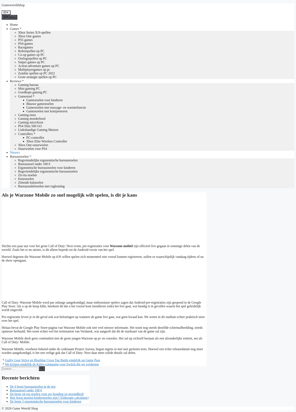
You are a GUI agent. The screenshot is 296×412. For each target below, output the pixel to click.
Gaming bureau (28, 85)
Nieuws (15, 152)
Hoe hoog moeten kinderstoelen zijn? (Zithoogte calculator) (49, 397)
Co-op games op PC (31, 54)
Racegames (25, 47)
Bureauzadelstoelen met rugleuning (41, 186)
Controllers (27, 134)
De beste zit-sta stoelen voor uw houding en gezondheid (46, 394)
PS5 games (25, 40)
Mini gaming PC (29, 88)
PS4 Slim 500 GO (30, 126)
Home (14, 24)
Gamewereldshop (13, 5)
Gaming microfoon (30, 122)
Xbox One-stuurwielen (33, 145)
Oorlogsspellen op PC (32, 58)
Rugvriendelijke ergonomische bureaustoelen (47, 160)
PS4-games (25, 43)
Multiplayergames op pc (34, 69)
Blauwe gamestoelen (40, 104)
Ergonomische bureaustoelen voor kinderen (46, 167)
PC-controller (35, 137)
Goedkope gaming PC (32, 92)
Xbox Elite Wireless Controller (46, 141)
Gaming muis (27, 115)
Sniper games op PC (31, 62)
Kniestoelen (26, 179)
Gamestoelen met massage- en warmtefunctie (56, 107)
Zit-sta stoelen (27, 175)
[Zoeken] (42, 368)
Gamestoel (26, 96)
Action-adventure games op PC (38, 66)
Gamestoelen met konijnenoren (46, 111)
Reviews (17, 81)
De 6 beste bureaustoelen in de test (33, 386)
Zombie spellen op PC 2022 (36, 73)
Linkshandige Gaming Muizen (38, 129)
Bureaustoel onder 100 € (34, 164)
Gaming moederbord (31, 118)
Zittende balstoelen (30, 182)
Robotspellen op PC (31, 51)
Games (16, 29)
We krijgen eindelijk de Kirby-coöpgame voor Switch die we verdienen (52, 364)
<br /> (32, 281)
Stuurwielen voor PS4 (32, 148)
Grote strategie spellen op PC (37, 77)
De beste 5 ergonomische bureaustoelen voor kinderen (45, 401)
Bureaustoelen (21, 156)
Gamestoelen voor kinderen (44, 100)
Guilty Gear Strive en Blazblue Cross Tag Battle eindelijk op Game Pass (52, 360)
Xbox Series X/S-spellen (34, 32)
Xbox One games (29, 36)
